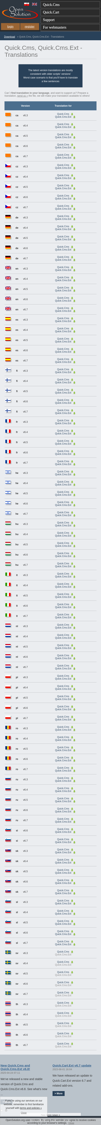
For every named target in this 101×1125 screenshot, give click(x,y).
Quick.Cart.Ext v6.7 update (72, 1065)
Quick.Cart (51, 12)
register (30, 26)
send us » (22, 95)
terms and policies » (31, 1108)
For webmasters (54, 27)
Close (71, 1123)
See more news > (50, 1115)
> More (59, 1093)
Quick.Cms (51, 5)
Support (49, 20)
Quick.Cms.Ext (63, 116)
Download (9, 36)
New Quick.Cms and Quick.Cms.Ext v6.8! (15, 1067)
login (10, 26)
